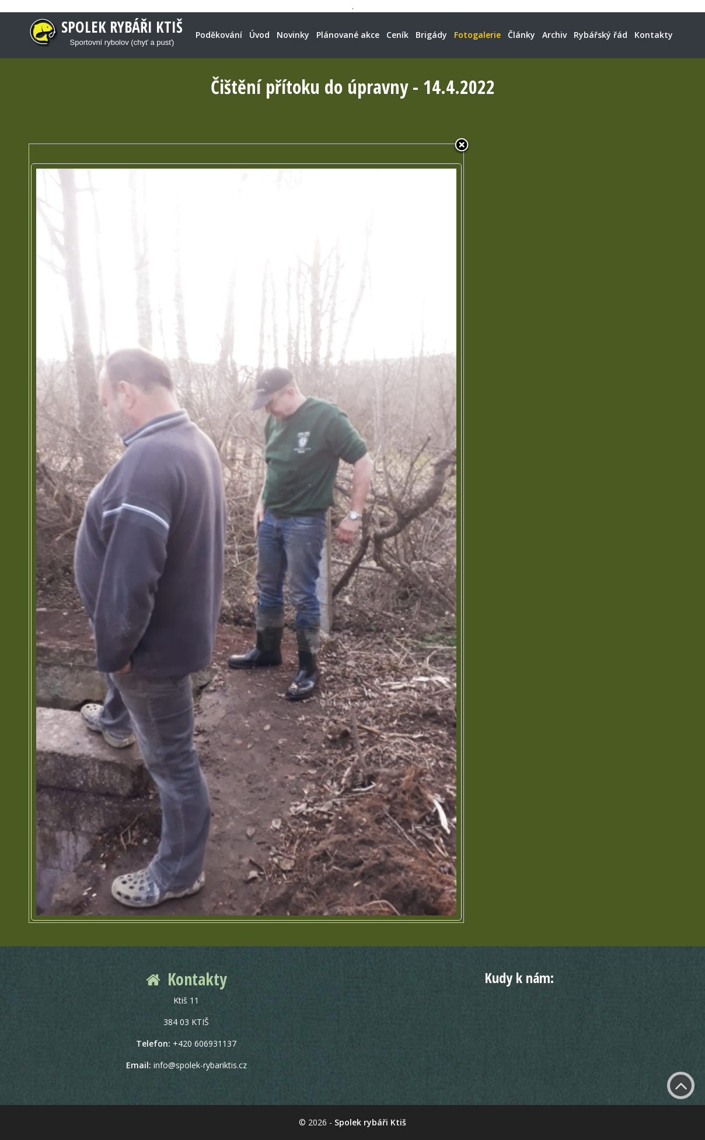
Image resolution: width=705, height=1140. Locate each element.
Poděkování (219, 34)
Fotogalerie (477, 34)
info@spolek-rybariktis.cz (200, 1065)
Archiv (554, 34)
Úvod (259, 34)
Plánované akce (347, 34)
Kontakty (653, 34)
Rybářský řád (600, 34)
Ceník (397, 34)
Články (521, 34)
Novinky (293, 34)
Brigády (431, 34)
